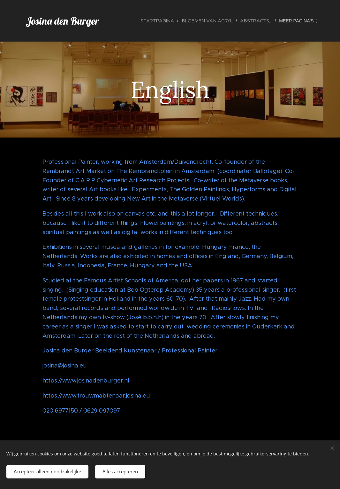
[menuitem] (165, 21)
